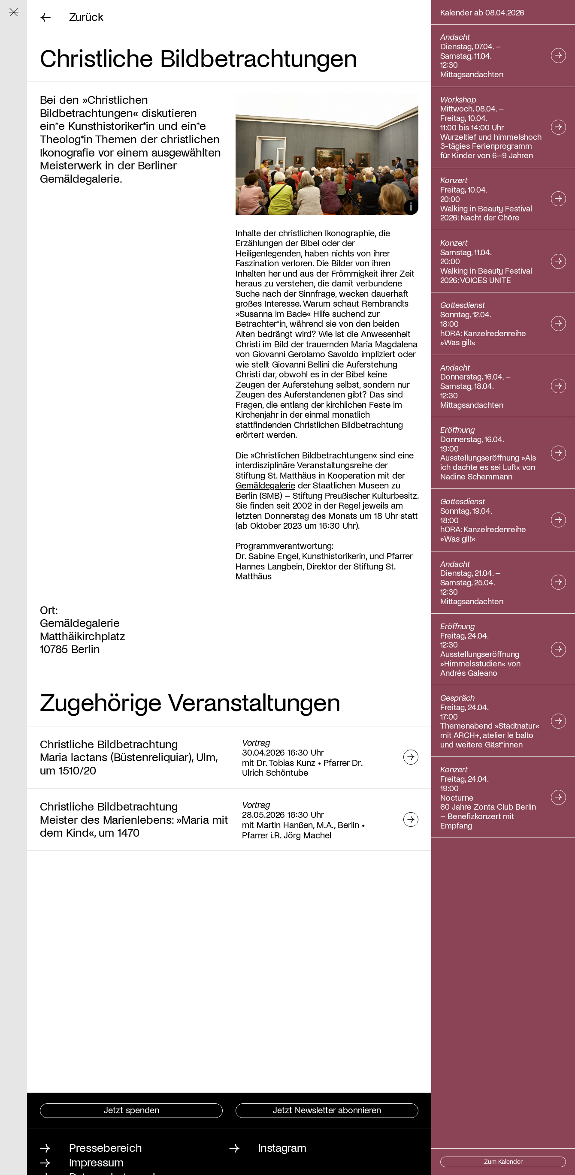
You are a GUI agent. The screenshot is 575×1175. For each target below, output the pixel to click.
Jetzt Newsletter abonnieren (327, 1109)
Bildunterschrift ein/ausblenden (411, 207)
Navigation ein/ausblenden (18, 16)
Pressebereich (105, 1147)
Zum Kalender (503, 1161)
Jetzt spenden (131, 1109)
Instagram (282, 1147)
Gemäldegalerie (265, 484)
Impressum (96, 1162)
